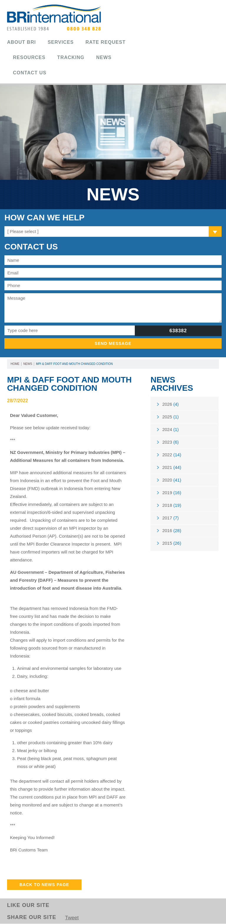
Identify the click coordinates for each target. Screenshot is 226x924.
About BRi (21, 42)
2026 (170, 404)
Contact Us (29, 72)
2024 (170, 430)
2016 (171, 533)
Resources (29, 57)
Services (61, 42)
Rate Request (106, 42)
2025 (170, 417)
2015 (171, 546)
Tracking (70, 57)
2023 (170, 443)
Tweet (72, 918)
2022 (171, 456)
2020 (171, 481)
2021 (171, 469)
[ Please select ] (23, 231)
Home (15, 363)
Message (113, 308)
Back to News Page (44, 884)
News (104, 57)
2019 (171, 494)
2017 (170, 520)
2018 (171, 507)
